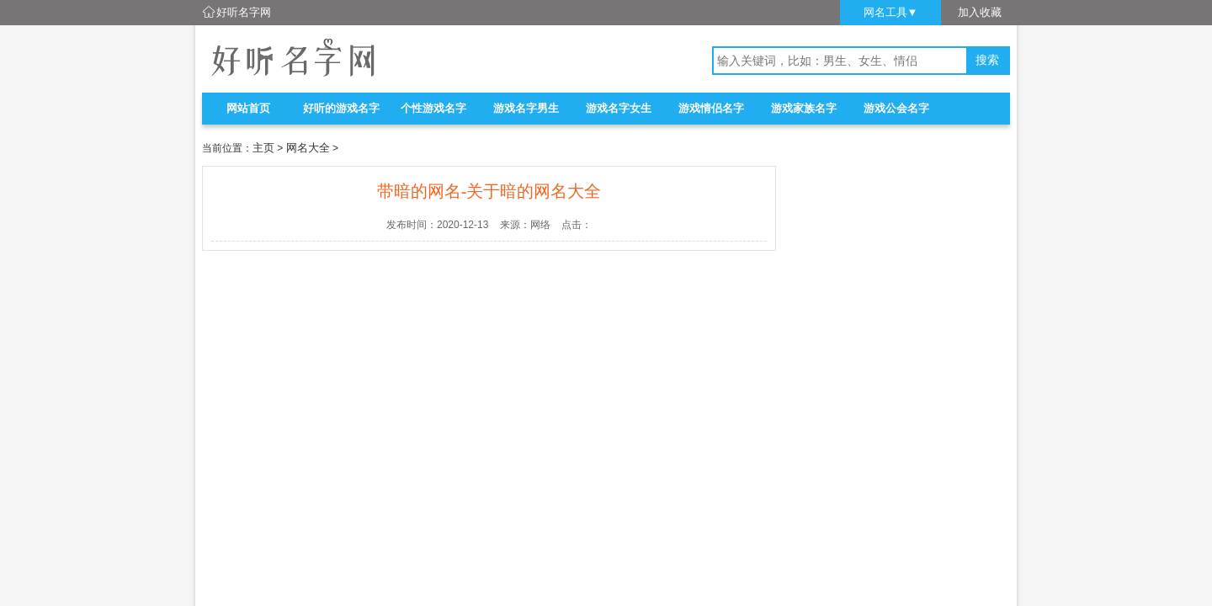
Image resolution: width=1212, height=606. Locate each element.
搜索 (987, 60)
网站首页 (248, 108)
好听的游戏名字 (341, 108)
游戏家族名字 (804, 108)
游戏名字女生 (618, 108)
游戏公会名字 (896, 108)
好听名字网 (243, 12)
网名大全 (308, 147)
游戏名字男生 (526, 108)
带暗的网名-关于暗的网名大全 (489, 191)
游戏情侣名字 (711, 108)
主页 (263, 147)
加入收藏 (980, 12)
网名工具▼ (891, 12)
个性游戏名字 (433, 108)
